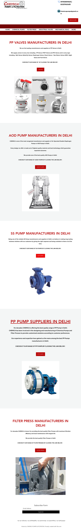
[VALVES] (40, 69)
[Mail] (59, 11)
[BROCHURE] (73, 20)
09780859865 (66, 2)
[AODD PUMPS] (40, 167)
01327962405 (66, 4)
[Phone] (59, 1)
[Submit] (41, 511)
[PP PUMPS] (40, 354)
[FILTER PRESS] (40, 450)
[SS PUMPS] (40, 256)
